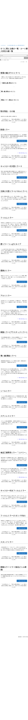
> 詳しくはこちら (21, 140)
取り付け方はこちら (23, 152)
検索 (26, 57)
